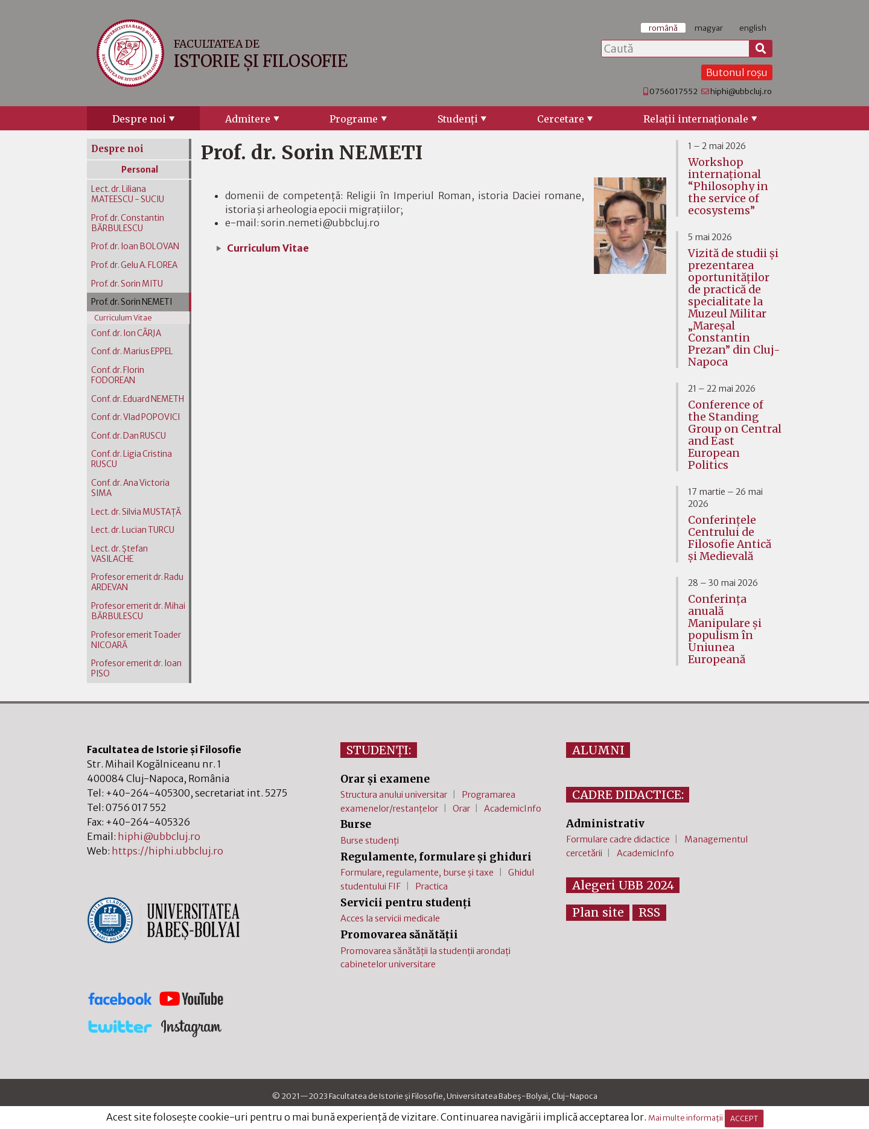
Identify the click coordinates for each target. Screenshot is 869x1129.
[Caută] (761, 49)
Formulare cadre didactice (618, 839)
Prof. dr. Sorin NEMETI (131, 302)
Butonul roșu (737, 72)
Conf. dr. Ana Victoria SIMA (130, 488)
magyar (709, 28)
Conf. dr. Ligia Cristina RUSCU (131, 459)
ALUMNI (598, 750)
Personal (139, 170)
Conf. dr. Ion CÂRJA (126, 333)
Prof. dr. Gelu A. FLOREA (134, 265)
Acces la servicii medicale (390, 918)
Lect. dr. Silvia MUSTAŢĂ (136, 512)
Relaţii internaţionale (695, 119)
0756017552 (673, 91)
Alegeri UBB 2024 (623, 885)
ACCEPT (744, 1118)
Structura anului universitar (393, 794)
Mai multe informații (685, 1118)
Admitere (247, 119)
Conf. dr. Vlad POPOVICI (135, 417)
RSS (649, 912)
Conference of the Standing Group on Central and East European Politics (734, 435)
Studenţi (458, 119)
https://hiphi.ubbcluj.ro (167, 851)
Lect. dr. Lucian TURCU (132, 530)
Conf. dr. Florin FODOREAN (117, 375)
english (752, 28)
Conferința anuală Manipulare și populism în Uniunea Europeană (725, 629)
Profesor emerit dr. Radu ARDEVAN (137, 582)
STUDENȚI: (378, 750)
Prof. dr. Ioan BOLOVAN (135, 246)
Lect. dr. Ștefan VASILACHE (119, 554)
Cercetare (560, 119)
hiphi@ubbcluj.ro (741, 91)
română (663, 28)
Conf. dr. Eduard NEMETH (137, 399)
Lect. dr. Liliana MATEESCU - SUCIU (127, 194)
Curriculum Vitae (268, 248)
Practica (431, 886)
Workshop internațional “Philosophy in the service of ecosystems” (728, 186)
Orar (461, 808)
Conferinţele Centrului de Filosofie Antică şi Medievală (729, 538)
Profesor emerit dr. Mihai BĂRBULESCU (138, 611)
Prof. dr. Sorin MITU (127, 284)
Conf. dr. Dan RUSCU (128, 436)
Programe (353, 119)
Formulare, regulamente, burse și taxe (417, 872)
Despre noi (139, 119)
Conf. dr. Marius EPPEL (132, 351)
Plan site (598, 912)
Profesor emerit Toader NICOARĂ (136, 640)
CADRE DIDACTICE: (628, 794)
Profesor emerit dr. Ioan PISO (136, 668)
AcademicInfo (512, 808)
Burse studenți (369, 840)
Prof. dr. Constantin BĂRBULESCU (127, 223)
